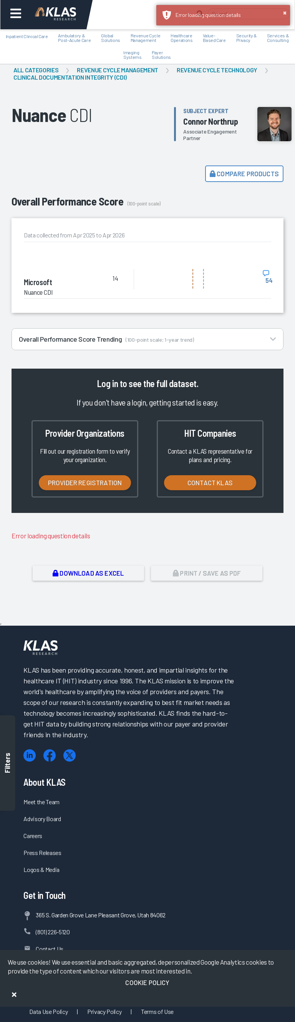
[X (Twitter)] (69, 755)
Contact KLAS (210, 482)
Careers (32, 835)
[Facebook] (49, 755)
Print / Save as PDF (207, 573)
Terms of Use (157, 1011)
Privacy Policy (104, 1011)
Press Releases (42, 852)
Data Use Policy (48, 1011)
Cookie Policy (147, 982)
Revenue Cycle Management (117, 69)
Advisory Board (42, 818)
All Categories (35, 69)
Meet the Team (41, 801)
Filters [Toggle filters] (7, 763)
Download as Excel (88, 573)
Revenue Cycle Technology (217, 69)
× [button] (285, 12)
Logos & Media (41, 869)
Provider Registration (85, 482)
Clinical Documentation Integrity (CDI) (70, 77)
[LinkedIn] (29, 755)
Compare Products (244, 173)
